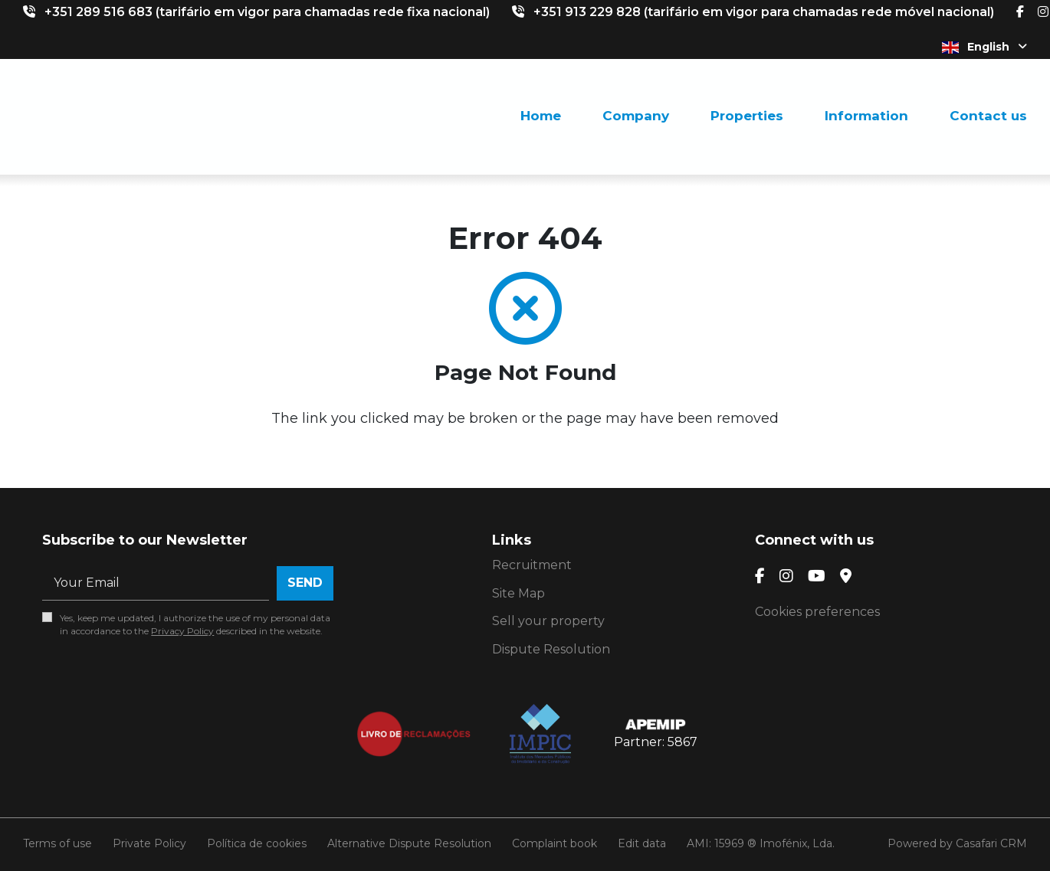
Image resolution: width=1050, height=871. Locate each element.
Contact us (988, 115)
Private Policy (149, 843)
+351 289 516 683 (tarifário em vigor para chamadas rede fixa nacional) (267, 12)
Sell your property (548, 621)
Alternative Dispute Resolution (409, 843)
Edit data (642, 843)
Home (540, 115)
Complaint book (554, 843)
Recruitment (532, 565)
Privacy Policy (182, 631)
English (984, 47)
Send (305, 582)
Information (866, 115)
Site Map (518, 593)
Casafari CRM (991, 843)
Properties (746, 115)
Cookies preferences (817, 611)
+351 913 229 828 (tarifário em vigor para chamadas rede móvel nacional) (763, 12)
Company (635, 115)
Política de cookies (257, 843)
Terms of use (57, 843)
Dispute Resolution (551, 649)
